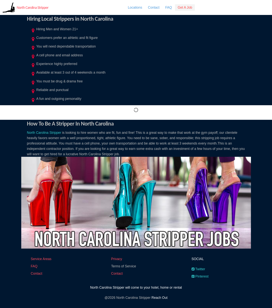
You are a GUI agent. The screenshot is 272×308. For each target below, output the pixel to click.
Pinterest (200, 276)
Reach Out (159, 298)
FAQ (168, 7)
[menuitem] (135, 7)
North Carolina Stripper (32, 7)
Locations (135, 7)
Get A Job (185, 7)
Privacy (116, 259)
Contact (153, 7)
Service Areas (41, 259)
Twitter (198, 269)
